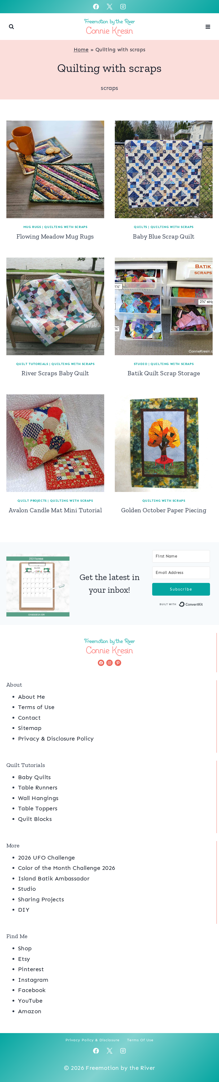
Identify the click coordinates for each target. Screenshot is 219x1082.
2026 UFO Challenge (46, 857)
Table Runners (38, 787)
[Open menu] (208, 26)
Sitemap (29, 728)
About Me (31, 696)
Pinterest (31, 969)
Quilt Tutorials (32, 364)
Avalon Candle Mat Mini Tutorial (55, 510)
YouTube (30, 1000)
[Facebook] (96, 6)
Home (81, 50)
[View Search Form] (11, 27)
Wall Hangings (38, 798)
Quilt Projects (31, 501)
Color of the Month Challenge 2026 (66, 867)
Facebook (32, 990)
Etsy (24, 958)
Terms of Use (36, 707)
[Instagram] (123, 6)
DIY (23, 909)
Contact (29, 717)
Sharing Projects (41, 899)
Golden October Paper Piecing (163, 510)
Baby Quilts (34, 777)
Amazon (30, 1011)
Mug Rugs (32, 227)
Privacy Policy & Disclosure (92, 1040)
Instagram (33, 979)
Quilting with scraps (65, 227)
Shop (25, 948)
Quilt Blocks (35, 819)
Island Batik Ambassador (53, 878)
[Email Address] (181, 573)
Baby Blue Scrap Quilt (163, 236)
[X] (109, 6)
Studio (140, 364)
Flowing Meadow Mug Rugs (55, 236)
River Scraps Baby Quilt (55, 373)
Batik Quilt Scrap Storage (164, 373)
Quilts (140, 227)
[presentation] (55, 169)
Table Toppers (38, 808)
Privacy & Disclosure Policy (56, 738)
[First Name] (181, 556)
